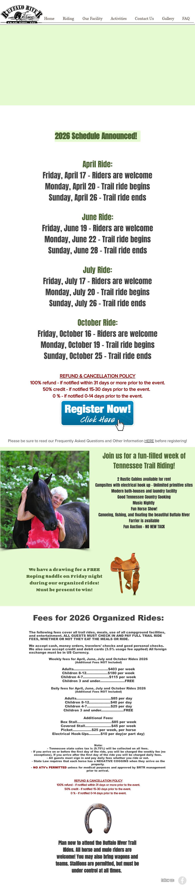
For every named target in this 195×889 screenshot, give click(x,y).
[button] (68, 20)
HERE (149, 441)
